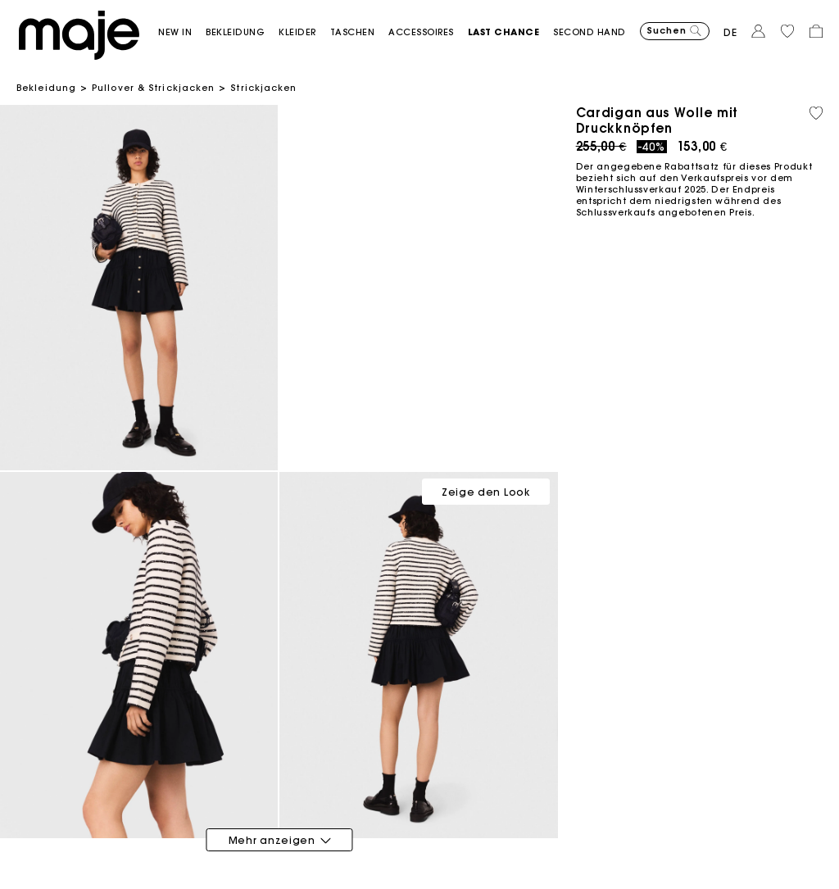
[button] (182, 32)
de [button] (730, 32)
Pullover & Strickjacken (153, 87)
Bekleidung (46, 87)
